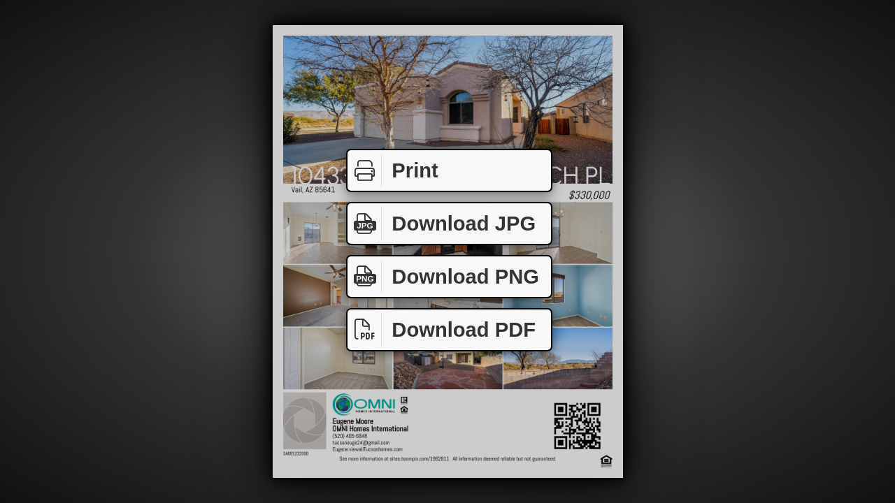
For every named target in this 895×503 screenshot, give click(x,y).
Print (393, 170)
